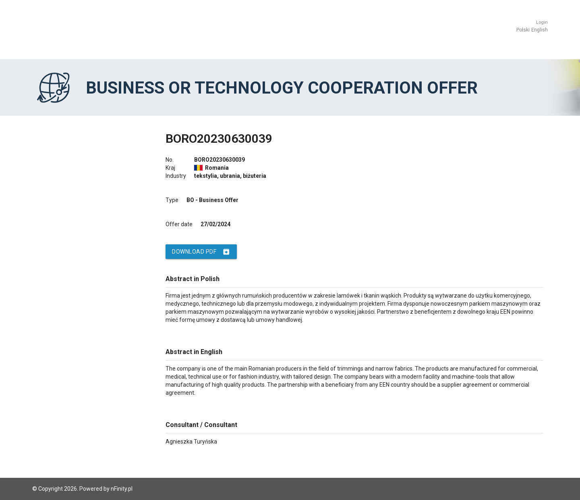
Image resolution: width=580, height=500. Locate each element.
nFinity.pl (122, 488)
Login (542, 22)
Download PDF (201, 251)
